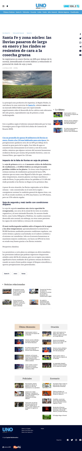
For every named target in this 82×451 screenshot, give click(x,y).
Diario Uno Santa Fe (27, 432)
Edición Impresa (63, 12)
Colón (39, 12)
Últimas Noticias (9, 12)
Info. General (52, 12)
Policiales (26, 12)
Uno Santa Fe (6, 33)
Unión (45, 12)
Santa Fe (19, 12)
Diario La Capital (26, 428)
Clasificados (74, 12)
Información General (18, 33)
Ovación (33, 12)
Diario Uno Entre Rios (27, 430)
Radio (42, 428)
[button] (4, 6)
